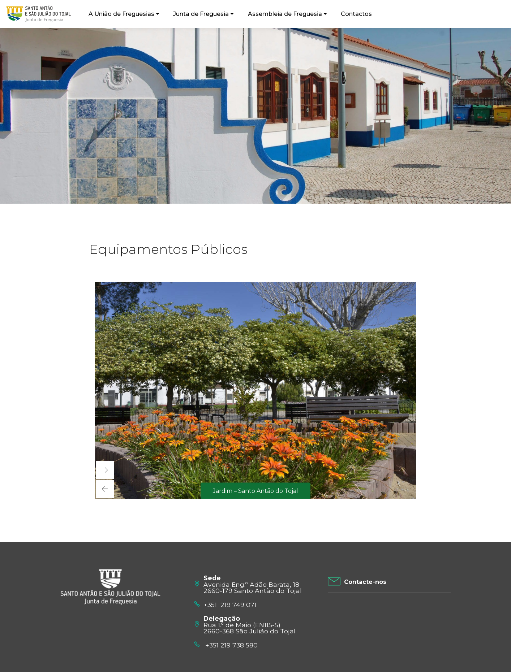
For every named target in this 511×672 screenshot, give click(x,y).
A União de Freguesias (121, 13)
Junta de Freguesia (201, 13)
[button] (105, 489)
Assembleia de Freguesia (285, 13)
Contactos (356, 13)
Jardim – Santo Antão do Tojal (255, 490)
